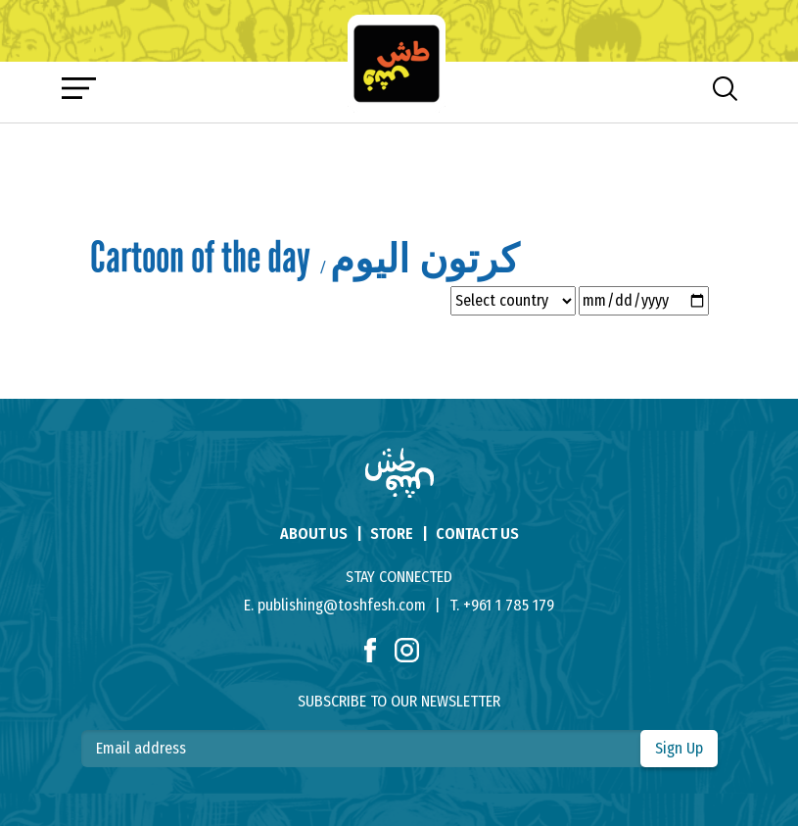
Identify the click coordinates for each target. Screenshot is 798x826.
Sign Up (679, 748)
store (391, 533)
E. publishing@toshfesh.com (335, 605)
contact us (477, 533)
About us (314, 533)
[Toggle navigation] (79, 88)
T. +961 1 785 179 (501, 605)
